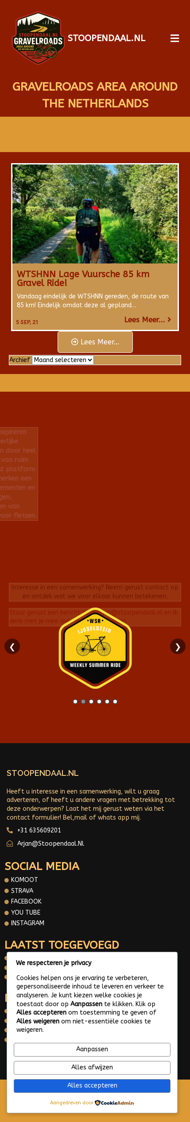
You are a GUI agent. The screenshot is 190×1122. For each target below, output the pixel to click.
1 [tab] (75, 701)
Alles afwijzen (92, 1067)
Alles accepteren (92, 1085)
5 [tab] (107, 701)
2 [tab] (83, 701)
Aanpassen (92, 1049)
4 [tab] (99, 701)
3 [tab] (91, 701)
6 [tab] (115, 701)
